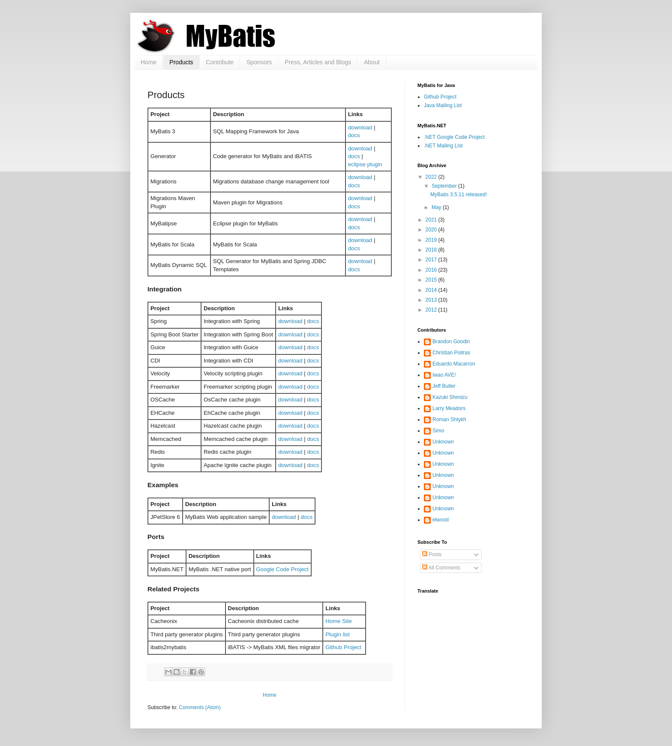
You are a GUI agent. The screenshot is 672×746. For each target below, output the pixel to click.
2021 (432, 220)
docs (354, 135)
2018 (432, 250)
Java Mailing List (443, 105)
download (360, 127)
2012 (432, 310)
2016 (432, 270)
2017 (432, 260)
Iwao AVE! (444, 375)
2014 (432, 290)
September (445, 186)
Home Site (338, 621)
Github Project (343, 647)
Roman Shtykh (449, 419)
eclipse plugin (365, 164)
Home (148, 62)
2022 (432, 177)
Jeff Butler (444, 386)
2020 (432, 230)
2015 (432, 280)
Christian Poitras (451, 353)
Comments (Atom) (199, 707)
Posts (431, 554)
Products (181, 62)
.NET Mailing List (443, 146)
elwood (440, 520)
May (437, 207)
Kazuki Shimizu (450, 397)
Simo (438, 431)
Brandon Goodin (451, 342)
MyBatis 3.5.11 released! (458, 195)
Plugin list (337, 634)
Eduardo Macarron (453, 364)
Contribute (220, 62)
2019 (432, 240)
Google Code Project (282, 569)
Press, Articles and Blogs (318, 62)
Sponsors (259, 62)
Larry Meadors (448, 408)
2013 (432, 300)
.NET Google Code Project (454, 137)
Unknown (443, 442)
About (372, 62)
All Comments (441, 568)
